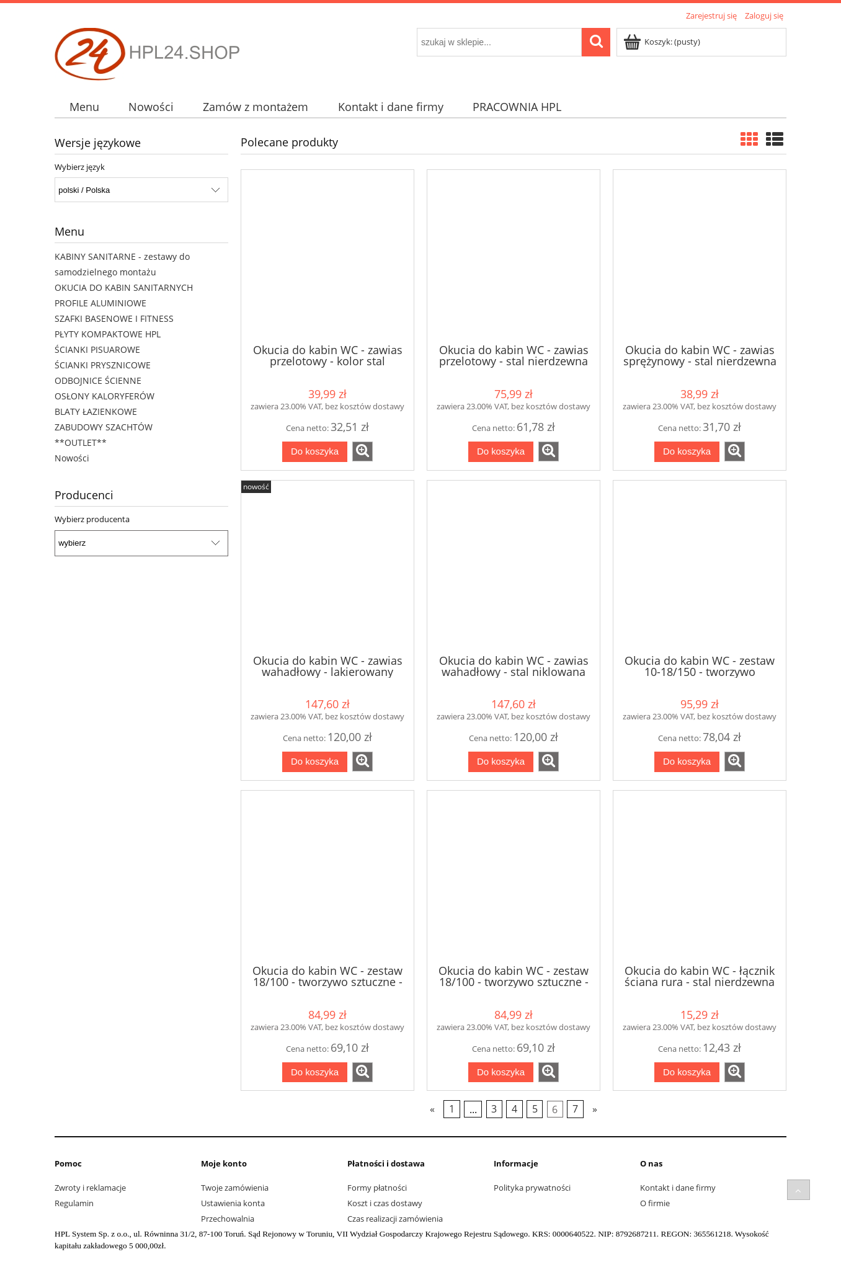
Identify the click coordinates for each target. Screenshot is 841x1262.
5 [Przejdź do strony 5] (535, 1109)
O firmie (655, 1203)
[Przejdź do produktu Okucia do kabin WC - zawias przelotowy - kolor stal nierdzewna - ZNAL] (327, 255)
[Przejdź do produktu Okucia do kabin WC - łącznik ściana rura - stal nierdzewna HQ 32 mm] (699, 876)
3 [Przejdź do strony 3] (494, 1109)
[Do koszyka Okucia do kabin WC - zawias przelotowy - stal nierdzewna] (500, 452)
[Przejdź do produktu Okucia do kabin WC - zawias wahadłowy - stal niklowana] (513, 566)
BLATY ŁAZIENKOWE (96, 411)
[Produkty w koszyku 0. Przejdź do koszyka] (662, 41)
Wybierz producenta (92, 519)
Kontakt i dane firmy (678, 1187)
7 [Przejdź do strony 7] (575, 1109)
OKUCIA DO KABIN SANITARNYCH (124, 287)
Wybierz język (80, 166)
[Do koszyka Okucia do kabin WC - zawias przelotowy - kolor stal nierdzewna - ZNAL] (314, 452)
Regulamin (74, 1203)
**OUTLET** (81, 442)
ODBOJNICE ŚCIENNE (98, 380)
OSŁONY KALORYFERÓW (104, 396)
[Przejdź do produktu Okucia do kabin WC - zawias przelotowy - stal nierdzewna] (513, 255)
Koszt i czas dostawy (384, 1203)
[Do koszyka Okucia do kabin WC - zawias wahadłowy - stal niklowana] (500, 762)
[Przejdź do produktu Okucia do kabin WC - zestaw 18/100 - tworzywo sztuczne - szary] (513, 876)
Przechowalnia (227, 1218)
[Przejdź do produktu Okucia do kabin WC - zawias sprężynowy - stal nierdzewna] (699, 255)
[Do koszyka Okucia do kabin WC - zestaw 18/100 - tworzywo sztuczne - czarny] (314, 1072)
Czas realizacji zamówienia (395, 1218)
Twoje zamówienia (235, 1187)
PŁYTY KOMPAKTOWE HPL (108, 334)
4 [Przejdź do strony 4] (514, 1109)
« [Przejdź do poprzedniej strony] (432, 1109)
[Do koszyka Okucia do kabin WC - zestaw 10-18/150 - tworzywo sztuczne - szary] (686, 762)
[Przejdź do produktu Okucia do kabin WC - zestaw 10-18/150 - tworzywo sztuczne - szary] (699, 566)
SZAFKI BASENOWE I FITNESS (114, 318)
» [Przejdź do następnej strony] (594, 1109)
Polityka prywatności (532, 1187)
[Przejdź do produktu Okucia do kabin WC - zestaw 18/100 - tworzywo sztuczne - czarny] (327, 876)
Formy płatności (377, 1187)
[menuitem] (84, 107)
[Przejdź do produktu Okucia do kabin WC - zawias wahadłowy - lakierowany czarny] (327, 566)
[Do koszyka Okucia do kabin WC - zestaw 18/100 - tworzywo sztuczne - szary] (500, 1072)
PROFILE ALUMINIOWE (100, 303)
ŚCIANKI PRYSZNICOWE (103, 365)
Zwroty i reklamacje (90, 1187)
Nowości (72, 458)
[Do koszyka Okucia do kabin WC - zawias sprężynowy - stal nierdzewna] (686, 452)
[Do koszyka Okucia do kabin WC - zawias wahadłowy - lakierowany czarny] (314, 762)
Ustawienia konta (233, 1203)
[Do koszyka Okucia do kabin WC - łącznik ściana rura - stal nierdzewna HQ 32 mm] (686, 1072)
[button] (362, 451)
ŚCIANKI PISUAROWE (97, 349)
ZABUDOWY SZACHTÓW (104, 427)
